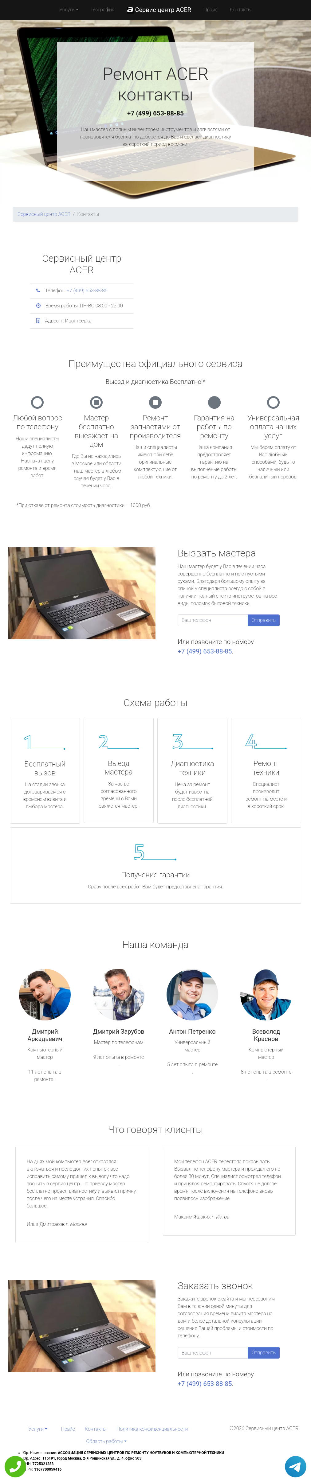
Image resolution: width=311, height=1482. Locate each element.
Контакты (241, 10)
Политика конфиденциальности (152, 1429)
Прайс (210, 10)
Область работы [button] (104, 1441)
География (102, 10)
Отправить (264, 620)
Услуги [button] (67, 10)
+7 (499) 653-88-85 (155, 113)
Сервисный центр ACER (44, 214)
